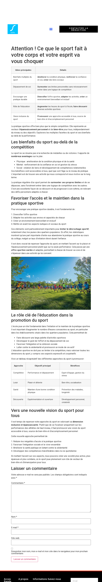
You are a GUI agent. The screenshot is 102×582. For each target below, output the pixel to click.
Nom (14, 517)
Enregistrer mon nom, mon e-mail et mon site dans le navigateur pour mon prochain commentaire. (49, 552)
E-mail (14, 528)
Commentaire (18, 483)
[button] (50, 29)
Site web (15, 538)
